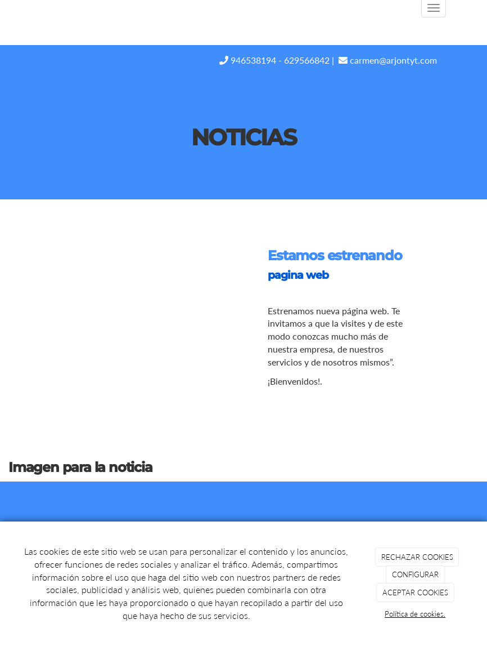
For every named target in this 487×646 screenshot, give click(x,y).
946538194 (247, 60)
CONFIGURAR (415, 574)
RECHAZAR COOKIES (417, 557)
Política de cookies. (415, 613)
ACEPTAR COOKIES (415, 592)
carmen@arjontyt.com (388, 60)
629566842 (307, 60)
